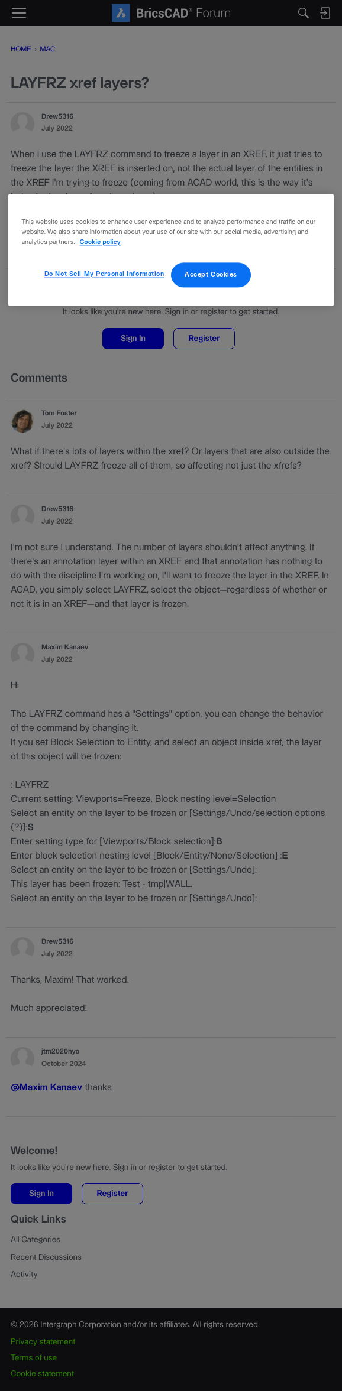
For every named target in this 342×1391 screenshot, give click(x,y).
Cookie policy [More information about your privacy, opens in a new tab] (99, 243)
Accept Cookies (211, 275)
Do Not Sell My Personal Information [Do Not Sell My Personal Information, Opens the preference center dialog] (104, 274)
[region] (170, 250)
